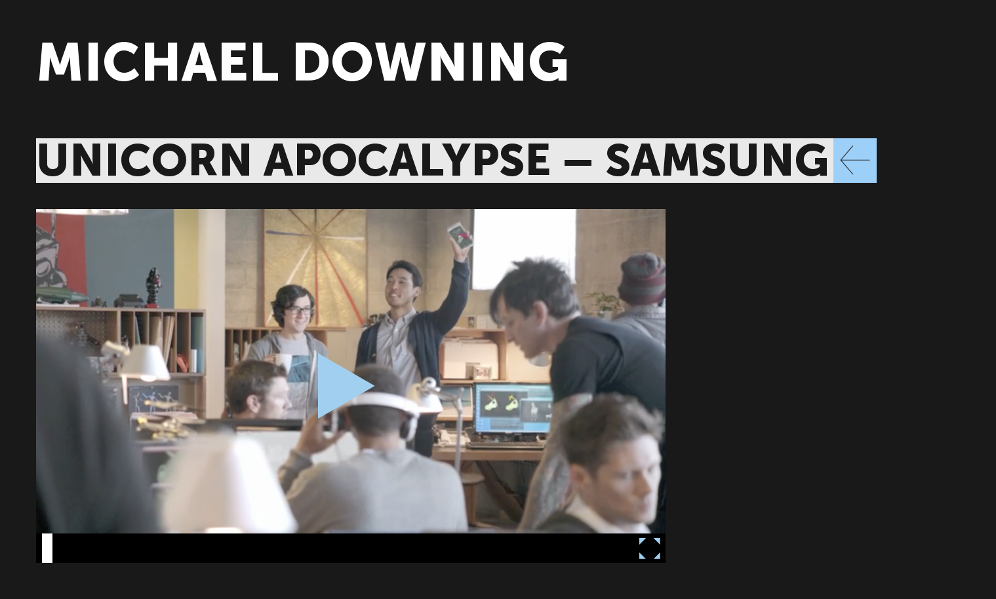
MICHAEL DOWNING (302, 62)
